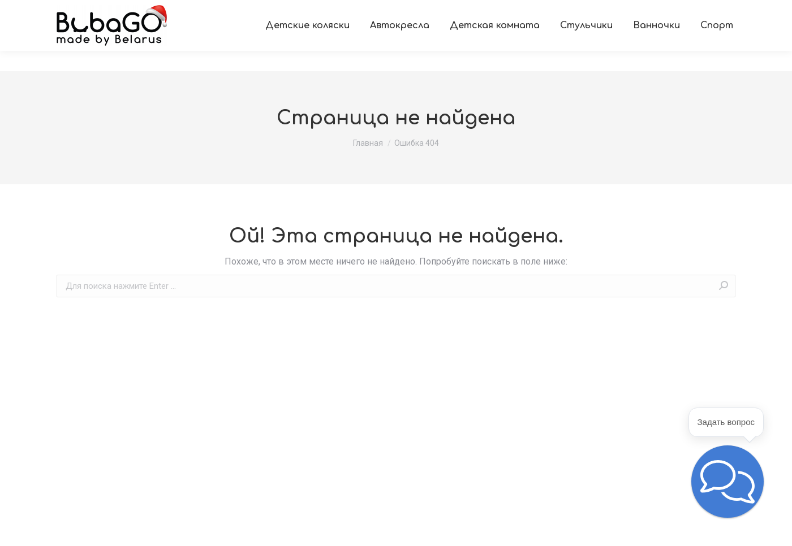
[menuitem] (66, 10)
